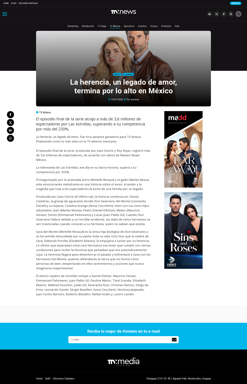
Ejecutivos (129, 26)
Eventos (142, 26)
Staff (14, 3)
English (235, 3)
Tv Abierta (115, 26)
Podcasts (166, 26)
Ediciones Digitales (28, 3)
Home (6, 3)
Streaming (73, 26)
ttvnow (154, 26)
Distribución (88, 26)
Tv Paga (102, 26)
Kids (177, 26)
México (117, 74)
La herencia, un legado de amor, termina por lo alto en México (123, 86)
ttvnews (135, 99)
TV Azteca (45, 112)
